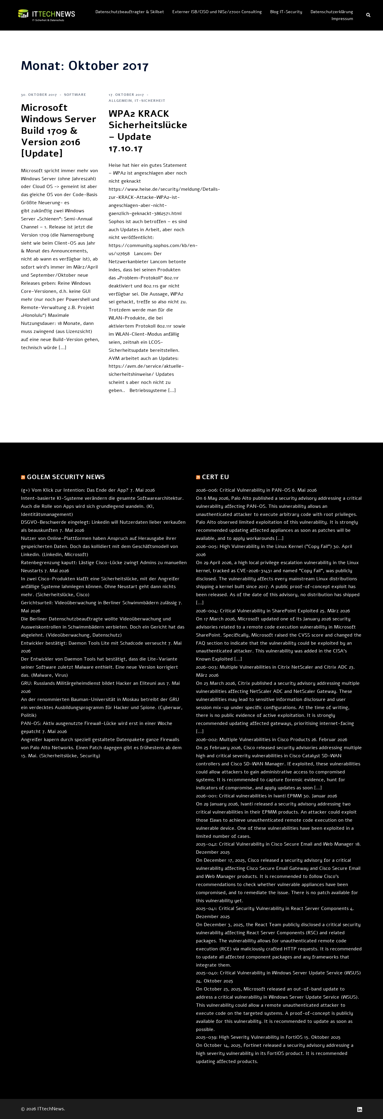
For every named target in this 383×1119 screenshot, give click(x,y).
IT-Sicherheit (150, 100)
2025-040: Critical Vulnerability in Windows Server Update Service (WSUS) (278, 973)
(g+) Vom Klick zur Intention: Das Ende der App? (75, 490)
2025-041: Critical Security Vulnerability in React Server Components (272, 908)
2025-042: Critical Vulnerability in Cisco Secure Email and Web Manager (275, 844)
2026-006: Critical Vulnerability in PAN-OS (243, 490)
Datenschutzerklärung (332, 12)
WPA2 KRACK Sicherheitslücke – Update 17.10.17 (148, 131)
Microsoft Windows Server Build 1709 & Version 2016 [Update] (58, 130)
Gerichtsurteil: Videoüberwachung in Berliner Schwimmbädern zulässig (99, 602)
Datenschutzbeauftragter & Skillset (129, 12)
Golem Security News (66, 477)
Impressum (342, 19)
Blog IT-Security (286, 12)
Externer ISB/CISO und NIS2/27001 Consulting (217, 12)
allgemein (120, 100)
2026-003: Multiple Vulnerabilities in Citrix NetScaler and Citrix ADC (271, 667)
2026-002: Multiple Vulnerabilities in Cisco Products (253, 739)
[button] (368, 15)
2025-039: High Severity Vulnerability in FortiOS (249, 1037)
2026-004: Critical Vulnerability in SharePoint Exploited (257, 611)
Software (75, 94)
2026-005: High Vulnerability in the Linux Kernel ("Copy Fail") (264, 546)
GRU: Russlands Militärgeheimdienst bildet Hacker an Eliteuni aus (93, 683)
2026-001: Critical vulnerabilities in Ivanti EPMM (249, 796)
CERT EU (215, 477)
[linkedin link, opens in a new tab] (359, 1109)
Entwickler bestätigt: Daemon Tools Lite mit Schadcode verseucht (94, 643)
